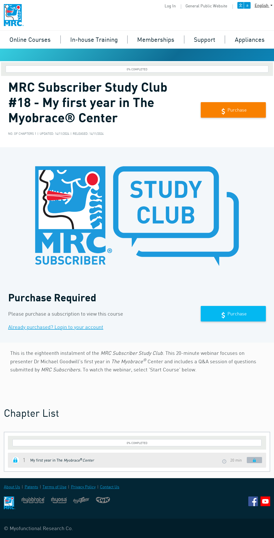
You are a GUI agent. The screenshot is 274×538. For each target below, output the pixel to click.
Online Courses (30, 39)
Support (204, 39)
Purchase (233, 110)
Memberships (155, 39)
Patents (31, 486)
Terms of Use (54, 486)
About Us (12, 486)
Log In (170, 6)
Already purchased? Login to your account (55, 327)
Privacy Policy (83, 486)
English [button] (262, 5)
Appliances (250, 39)
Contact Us (109, 486)
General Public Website (206, 6)
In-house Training (94, 39)
